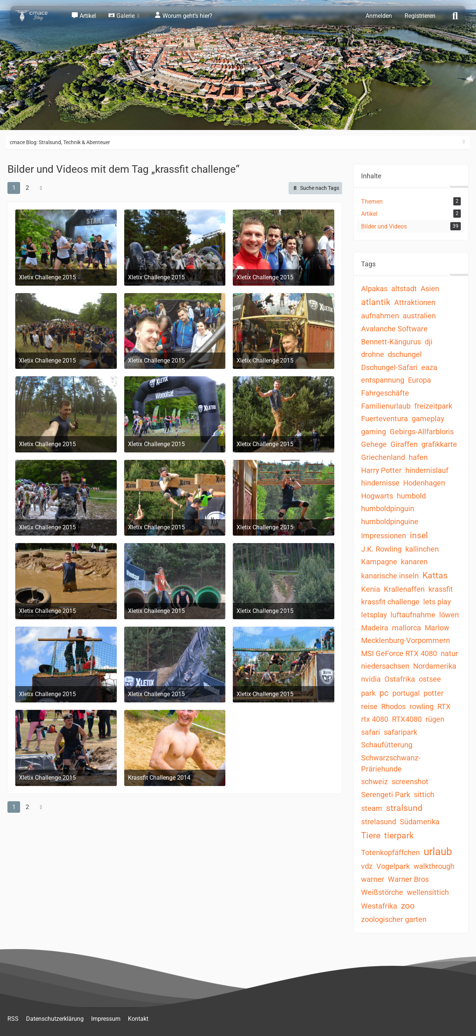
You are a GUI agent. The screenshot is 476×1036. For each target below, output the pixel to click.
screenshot (410, 781)
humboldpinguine (389, 521)
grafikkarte (439, 444)
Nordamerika (434, 666)
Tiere (370, 836)
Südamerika (420, 821)
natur (449, 653)
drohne (372, 354)
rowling (421, 706)
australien (419, 315)
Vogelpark (393, 866)
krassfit (440, 589)
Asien (430, 288)
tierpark (399, 836)
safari (370, 732)
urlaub (438, 851)
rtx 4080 (374, 719)
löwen (449, 614)
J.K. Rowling (381, 549)
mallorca (406, 627)
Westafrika (379, 906)
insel (419, 535)
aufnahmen (380, 315)
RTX (444, 706)
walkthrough (434, 866)
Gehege (374, 444)
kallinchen (422, 549)
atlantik (375, 302)
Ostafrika (400, 679)
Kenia (370, 589)
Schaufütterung (386, 744)
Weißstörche (382, 892)
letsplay (374, 614)
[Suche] (455, 15)
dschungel (405, 354)
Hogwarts (377, 495)
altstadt (404, 288)
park (368, 693)
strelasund (378, 821)
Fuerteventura (384, 418)
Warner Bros (408, 879)
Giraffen (404, 444)
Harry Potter (381, 470)
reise (369, 706)
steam (371, 808)
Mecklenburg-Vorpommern (405, 640)
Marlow (437, 627)
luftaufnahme (412, 614)
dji (428, 341)
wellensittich (428, 892)
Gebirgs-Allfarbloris (422, 431)
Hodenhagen (424, 482)
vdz (367, 866)
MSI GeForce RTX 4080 (399, 653)
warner (372, 879)
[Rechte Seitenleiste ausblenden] (463, 142)
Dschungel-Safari (389, 367)
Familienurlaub (386, 406)
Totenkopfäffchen (390, 852)
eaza (429, 367)
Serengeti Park (385, 794)
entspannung (382, 380)
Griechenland (383, 457)
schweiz (374, 781)
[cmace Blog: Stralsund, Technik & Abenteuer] (36, 16)
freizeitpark (433, 406)
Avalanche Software (394, 328)
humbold (411, 495)
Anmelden (379, 15)
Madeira (374, 627)
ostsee (430, 679)
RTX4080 (407, 719)
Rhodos (393, 706)
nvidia (371, 679)
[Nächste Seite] (41, 188)
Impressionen (383, 535)
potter (434, 693)
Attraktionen (414, 302)
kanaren (414, 561)
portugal (406, 693)
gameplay (428, 418)
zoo (408, 906)
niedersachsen (385, 666)
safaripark (400, 732)
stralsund (404, 808)
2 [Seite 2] (27, 187)
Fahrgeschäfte (385, 393)
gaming (373, 431)
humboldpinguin (387, 508)
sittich (424, 794)
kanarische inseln (390, 575)
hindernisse (380, 482)
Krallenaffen (404, 589)
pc (384, 693)
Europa (419, 380)
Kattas (435, 576)
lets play (437, 601)
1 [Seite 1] (14, 187)
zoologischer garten (394, 919)
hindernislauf (426, 470)
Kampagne (379, 561)
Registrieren (420, 15)
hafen (418, 457)
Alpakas (374, 288)
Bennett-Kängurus (391, 341)
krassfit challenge (390, 601)
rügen (434, 719)
